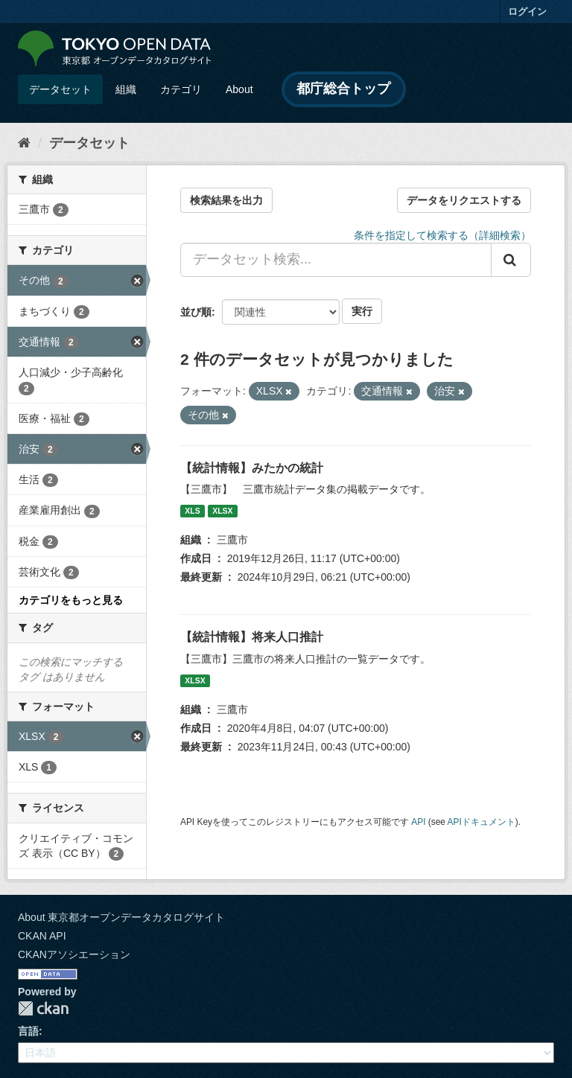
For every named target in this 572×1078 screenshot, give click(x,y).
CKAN (43, 1008)
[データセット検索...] (336, 260)
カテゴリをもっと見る (71, 600)
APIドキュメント (481, 822)
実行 (362, 311)
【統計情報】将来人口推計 (251, 637)
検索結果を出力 (226, 200)
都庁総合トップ (343, 88)
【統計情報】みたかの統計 (251, 468)
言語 (28, 1031)
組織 (125, 89)
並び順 (196, 312)
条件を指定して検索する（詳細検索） (442, 235)
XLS (192, 510)
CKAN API (42, 936)
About (239, 89)
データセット (60, 89)
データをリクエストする (464, 200)
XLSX (222, 510)
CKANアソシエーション (74, 954)
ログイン (527, 11)
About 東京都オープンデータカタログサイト (121, 917)
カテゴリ (181, 89)
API (418, 822)
